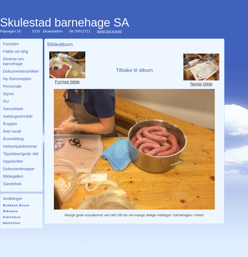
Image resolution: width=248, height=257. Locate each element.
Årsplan (10, 123)
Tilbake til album (134, 70)
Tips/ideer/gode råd (20, 153)
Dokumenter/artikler (21, 71)
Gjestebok (12, 183)
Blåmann (10, 211)
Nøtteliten (11, 223)
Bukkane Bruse (16, 205)
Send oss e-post (109, 31)
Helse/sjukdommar (20, 146)
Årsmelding (13, 138)
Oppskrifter (13, 161)
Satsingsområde (18, 116)
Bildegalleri (13, 176)
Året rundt (12, 131)
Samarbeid (13, 108)
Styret (8, 93)
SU (6, 101)
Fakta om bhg (15, 51)
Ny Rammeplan (17, 78)
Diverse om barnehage (13, 61)
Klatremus (12, 217)
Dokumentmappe (18, 168)
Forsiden (11, 44)
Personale (12, 86)
